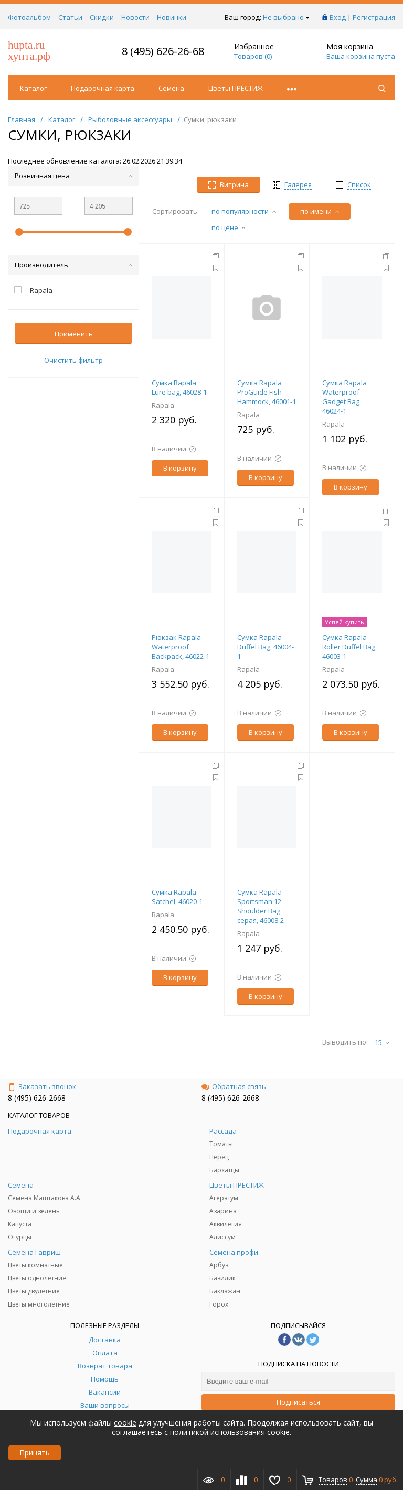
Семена (171, 88)
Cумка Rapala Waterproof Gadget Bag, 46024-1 (344, 397)
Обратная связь (234, 1086)
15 (382, 1042)
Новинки (171, 17)
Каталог (33, 88)
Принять (34, 1453)
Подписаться (298, 1402)
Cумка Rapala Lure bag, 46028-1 (179, 387)
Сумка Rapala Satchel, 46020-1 (177, 896)
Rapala (163, 405)
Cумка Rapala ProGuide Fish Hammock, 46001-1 (266, 392)
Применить (74, 334)
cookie (125, 1423)
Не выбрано (286, 17)
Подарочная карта (102, 88)
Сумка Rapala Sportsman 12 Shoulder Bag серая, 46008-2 (260, 906)
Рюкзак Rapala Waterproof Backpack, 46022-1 (180, 647)
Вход (338, 17)
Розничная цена (73, 175)
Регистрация (374, 17)
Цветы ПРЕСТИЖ (235, 88)
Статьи (70, 17)
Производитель (73, 264)
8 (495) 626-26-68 (163, 51)
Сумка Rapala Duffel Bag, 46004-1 (265, 647)
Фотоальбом (29, 17)
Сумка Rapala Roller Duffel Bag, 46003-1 (349, 647)
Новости (135, 17)
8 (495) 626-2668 (37, 1098)
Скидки (102, 17)
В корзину (180, 468)
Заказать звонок (42, 1086)
